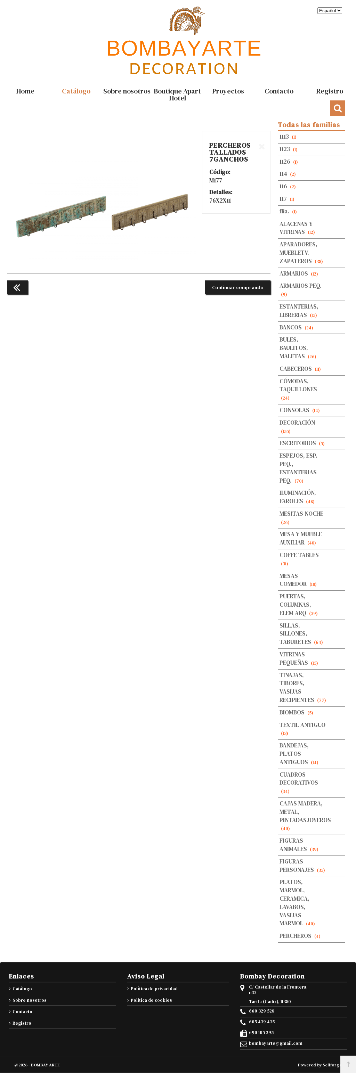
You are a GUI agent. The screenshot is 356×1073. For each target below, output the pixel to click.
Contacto (22, 1012)
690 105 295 (261, 1032)
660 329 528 (261, 1011)
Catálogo (22, 989)
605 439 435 (262, 1022)
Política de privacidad (154, 989)
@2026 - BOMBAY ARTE (37, 1065)
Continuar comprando (238, 287)
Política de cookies (151, 1000)
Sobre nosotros (30, 1000)
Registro (22, 1023)
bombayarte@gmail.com (275, 1043)
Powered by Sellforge (320, 1065)
